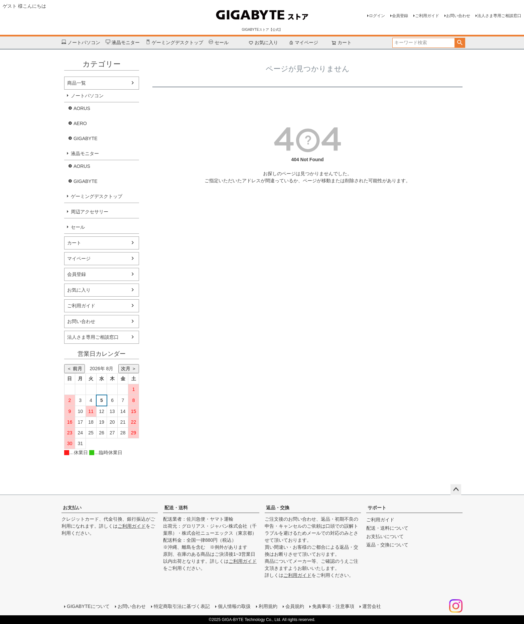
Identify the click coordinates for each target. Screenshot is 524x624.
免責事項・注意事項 (333, 606)
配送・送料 (176, 507)
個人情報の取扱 (234, 606)
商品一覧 (76, 83)
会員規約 (294, 606)
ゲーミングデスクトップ (174, 42)
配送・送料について (387, 528)
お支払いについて (385, 536)
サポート (377, 507)
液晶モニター (123, 42)
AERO (80, 123)
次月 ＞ (128, 368)
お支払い (72, 507)
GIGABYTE (86, 138)
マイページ (303, 42)
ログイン (377, 15)
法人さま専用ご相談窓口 (499, 15)
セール (219, 42)
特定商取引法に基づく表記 (182, 606)
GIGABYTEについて (88, 606)
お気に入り (263, 42)
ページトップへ (455, 489)
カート (74, 242)
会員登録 (400, 15)
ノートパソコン (80, 42)
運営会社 (371, 606)
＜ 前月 (74, 368)
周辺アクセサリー (89, 211)
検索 (459, 42)
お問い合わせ (458, 15)
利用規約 (268, 606)
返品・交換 (277, 507)
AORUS (82, 108)
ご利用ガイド (427, 15)
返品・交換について (387, 544)
